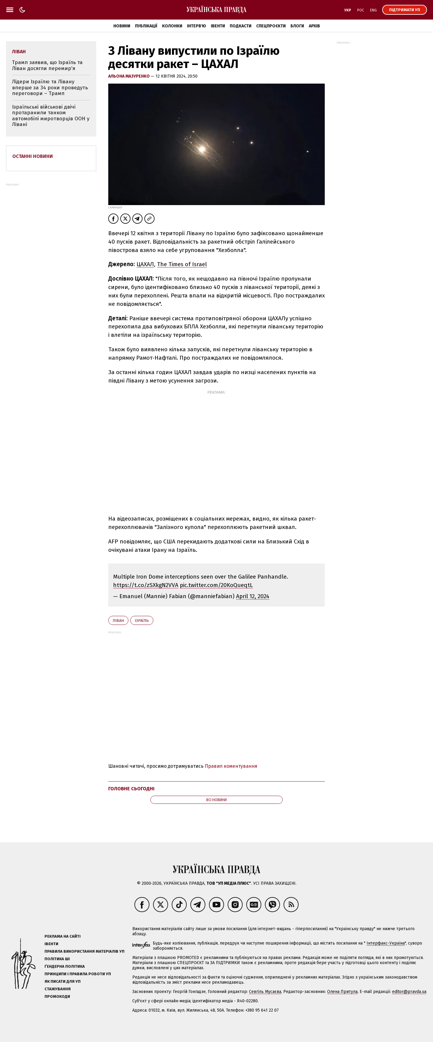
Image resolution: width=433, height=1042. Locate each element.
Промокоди (57, 996)
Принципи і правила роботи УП (78, 974)
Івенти (218, 26)
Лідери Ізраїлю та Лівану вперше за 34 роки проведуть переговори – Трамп (50, 87)
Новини (121, 26)
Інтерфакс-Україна (386, 943)
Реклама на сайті (63, 936)
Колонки (172, 26)
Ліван (118, 620)
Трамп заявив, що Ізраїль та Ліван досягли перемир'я (47, 65)
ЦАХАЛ (145, 264)
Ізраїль (142, 620)
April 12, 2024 (252, 596)
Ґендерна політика (65, 966)
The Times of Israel (182, 264)
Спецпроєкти (271, 26)
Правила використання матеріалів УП (84, 951)
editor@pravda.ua (409, 991)
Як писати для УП (63, 981)
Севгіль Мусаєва (265, 991)
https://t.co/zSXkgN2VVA (145, 585)
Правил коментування (231, 766)
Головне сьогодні (131, 788)
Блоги (297, 26)
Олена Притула (342, 991)
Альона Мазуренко (129, 76)
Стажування (58, 989)
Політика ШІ (57, 959)
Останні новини (32, 156)
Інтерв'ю (196, 26)
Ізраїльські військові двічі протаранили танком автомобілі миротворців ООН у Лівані (50, 116)
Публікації (146, 26)
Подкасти (240, 26)
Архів (314, 26)
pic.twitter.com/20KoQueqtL (216, 585)
